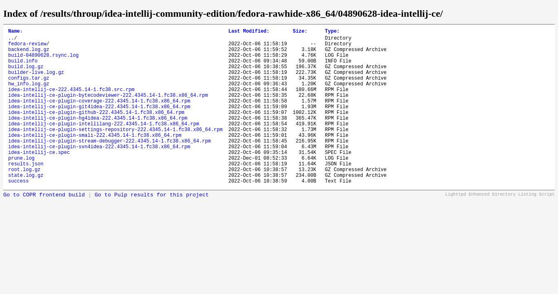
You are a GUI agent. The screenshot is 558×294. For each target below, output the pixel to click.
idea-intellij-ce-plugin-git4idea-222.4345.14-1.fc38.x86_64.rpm (99, 123)
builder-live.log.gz (36, 81)
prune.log (21, 186)
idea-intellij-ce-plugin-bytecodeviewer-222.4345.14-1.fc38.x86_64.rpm (108, 109)
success (18, 213)
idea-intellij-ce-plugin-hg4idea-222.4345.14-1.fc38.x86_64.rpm (97, 137)
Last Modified (249, 32)
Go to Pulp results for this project (152, 228)
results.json (25, 192)
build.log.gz (25, 74)
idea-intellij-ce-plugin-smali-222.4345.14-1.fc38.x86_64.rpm (95, 158)
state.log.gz (25, 206)
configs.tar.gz (28, 88)
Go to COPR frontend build (44, 228)
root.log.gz (24, 199)
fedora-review (27, 47)
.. (11, 40)
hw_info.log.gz (28, 95)
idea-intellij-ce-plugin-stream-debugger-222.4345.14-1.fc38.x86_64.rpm (109, 165)
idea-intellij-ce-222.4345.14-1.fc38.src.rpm (71, 102)
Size (300, 32)
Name (15, 32)
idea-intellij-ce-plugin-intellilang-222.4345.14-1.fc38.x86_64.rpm (103, 144)
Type (332, 32)
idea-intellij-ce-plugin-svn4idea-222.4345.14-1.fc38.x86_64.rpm (99, 172)
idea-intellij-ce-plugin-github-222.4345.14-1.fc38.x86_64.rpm (96, 130)
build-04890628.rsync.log (43, 61)
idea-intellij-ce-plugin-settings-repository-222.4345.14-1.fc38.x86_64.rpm (115, 151)
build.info (23, 68)
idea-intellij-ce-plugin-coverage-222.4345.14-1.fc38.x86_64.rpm (99, 116)
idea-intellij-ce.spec (39, 179)
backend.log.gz (28, 54)
